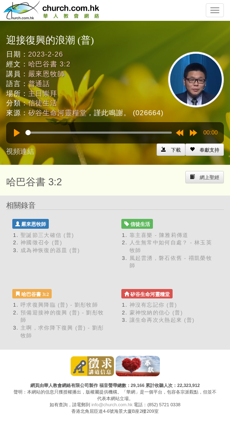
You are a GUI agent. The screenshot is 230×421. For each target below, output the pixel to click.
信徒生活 (42, 103)
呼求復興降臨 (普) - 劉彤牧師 (59, 305)
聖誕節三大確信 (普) (47, 235)
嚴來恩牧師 (46, 74)
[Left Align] (204, 149)
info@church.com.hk (111, 404)
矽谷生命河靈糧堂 (57, 113)
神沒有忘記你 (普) (153, 305)
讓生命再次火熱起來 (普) (162, 320)
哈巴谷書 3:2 (49, 64)
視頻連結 (20, 151)
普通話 (39, 84)
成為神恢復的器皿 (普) (50, 250)
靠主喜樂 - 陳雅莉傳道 (159, 235)
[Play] (16, 132)
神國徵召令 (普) (41, 242)
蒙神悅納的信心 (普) (156, 312)
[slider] (98, 133)
